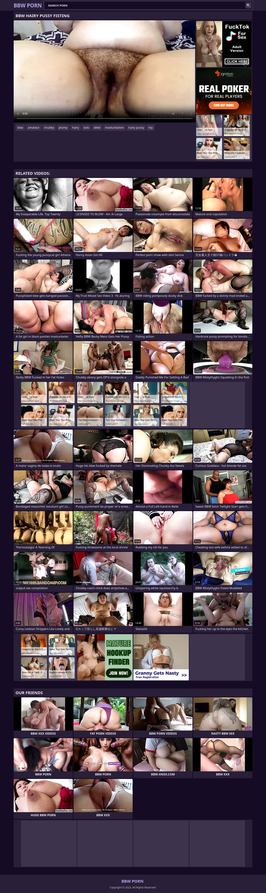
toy (151, 128)
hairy (75, 128)
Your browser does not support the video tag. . (104, 71)
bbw (20, 128)
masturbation (114, 128)
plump (63, 128)
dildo (97, 128)
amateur (34, 128)
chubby (49, 128)
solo (86, 128)
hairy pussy (136, 128)
